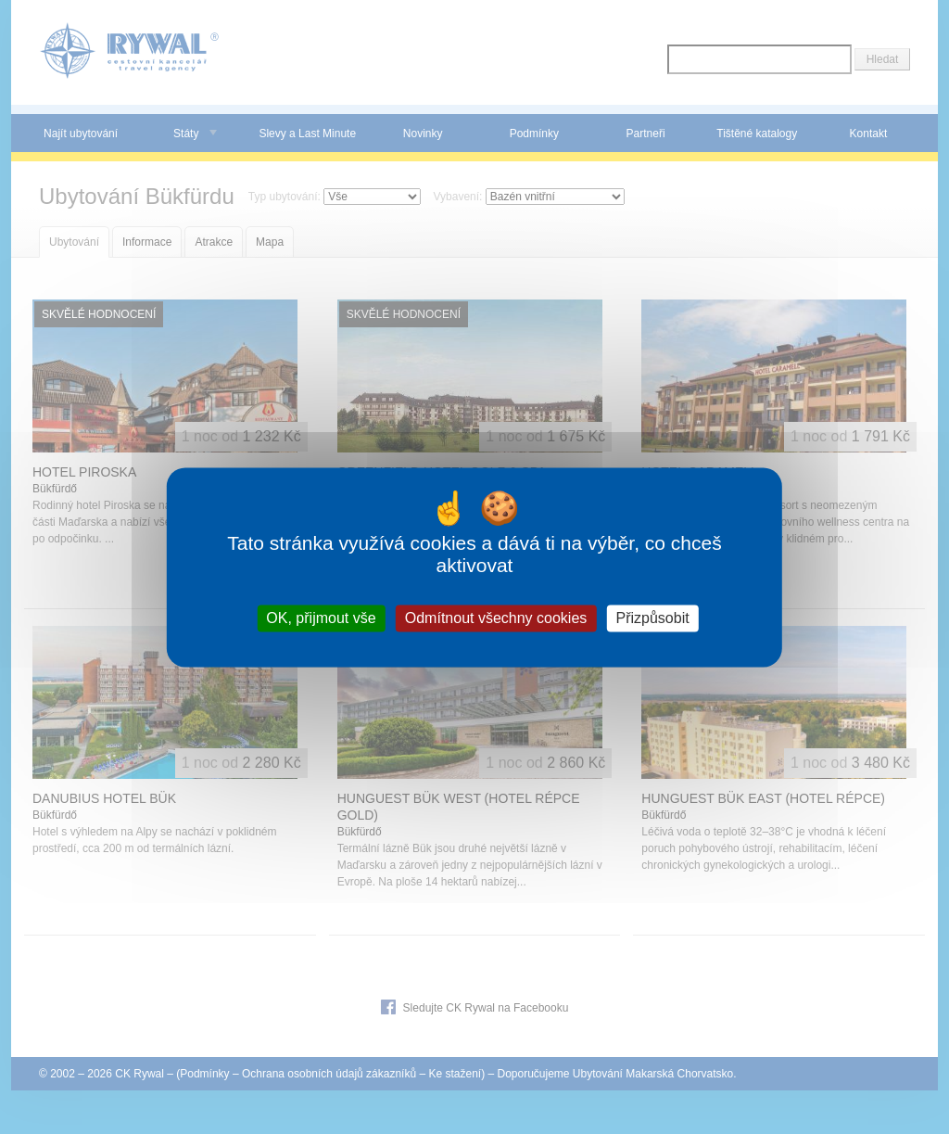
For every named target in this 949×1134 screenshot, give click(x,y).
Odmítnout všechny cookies (496, 618)
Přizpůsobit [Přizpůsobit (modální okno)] (652, 618)
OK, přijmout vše (320, 618)
